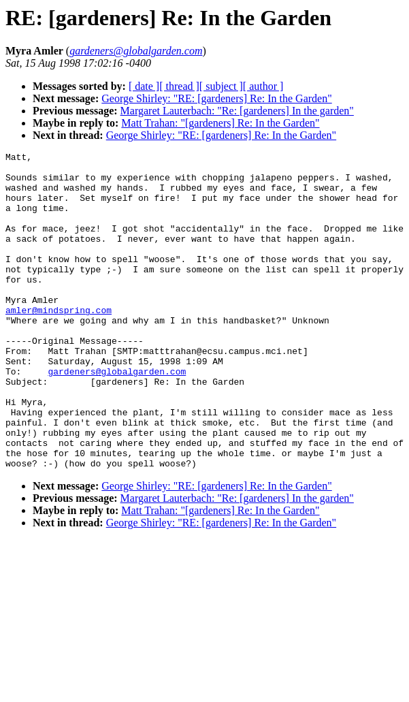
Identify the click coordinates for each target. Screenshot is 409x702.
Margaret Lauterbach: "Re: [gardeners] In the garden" (237, 110)
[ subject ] (221, 86)
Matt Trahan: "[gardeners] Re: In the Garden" (220, 123)
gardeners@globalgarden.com (117, 416)
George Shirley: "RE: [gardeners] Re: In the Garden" (216, 98)
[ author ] (263, 86)
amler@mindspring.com (58, 342)
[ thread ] (179, 86)
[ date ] (144, 86)
